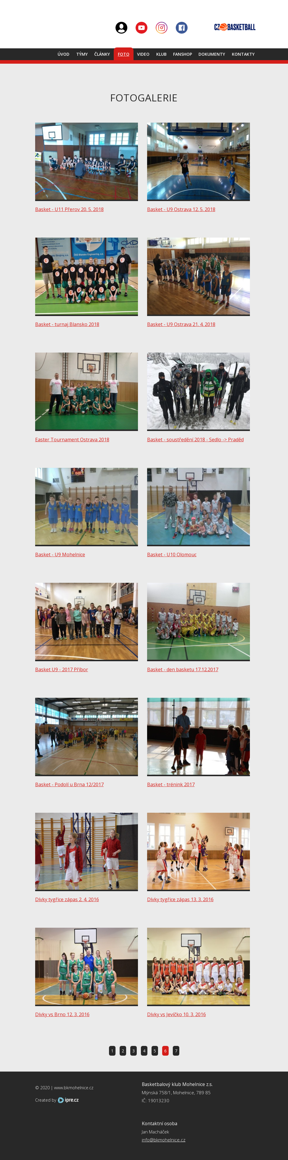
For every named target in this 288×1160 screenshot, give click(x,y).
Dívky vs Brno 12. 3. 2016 (62, 1014)
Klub (161, 54)
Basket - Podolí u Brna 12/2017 (69, 784)
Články (102, 54)
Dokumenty (211, 54)
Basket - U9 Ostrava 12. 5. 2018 (181, 209)
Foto (123, 54)
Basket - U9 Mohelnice (60, 554)
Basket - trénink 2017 (171, 784)
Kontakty (243, 54)
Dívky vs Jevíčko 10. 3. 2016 (176, 1014)
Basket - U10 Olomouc (171, 554)
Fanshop (182, 54)
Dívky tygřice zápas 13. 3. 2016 (180, 899)
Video (143, 54)
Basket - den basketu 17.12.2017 (182, 669)
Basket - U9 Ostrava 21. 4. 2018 (181, 324)
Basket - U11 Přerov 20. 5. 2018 (69, 209)
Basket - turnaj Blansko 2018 (67, 324)
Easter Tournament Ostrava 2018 (72, 439)
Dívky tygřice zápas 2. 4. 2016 (67, 899)
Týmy (82, 54)
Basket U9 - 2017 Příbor (61, 669)
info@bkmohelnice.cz (164, 1140)
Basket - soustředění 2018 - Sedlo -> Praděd (195, 439)
